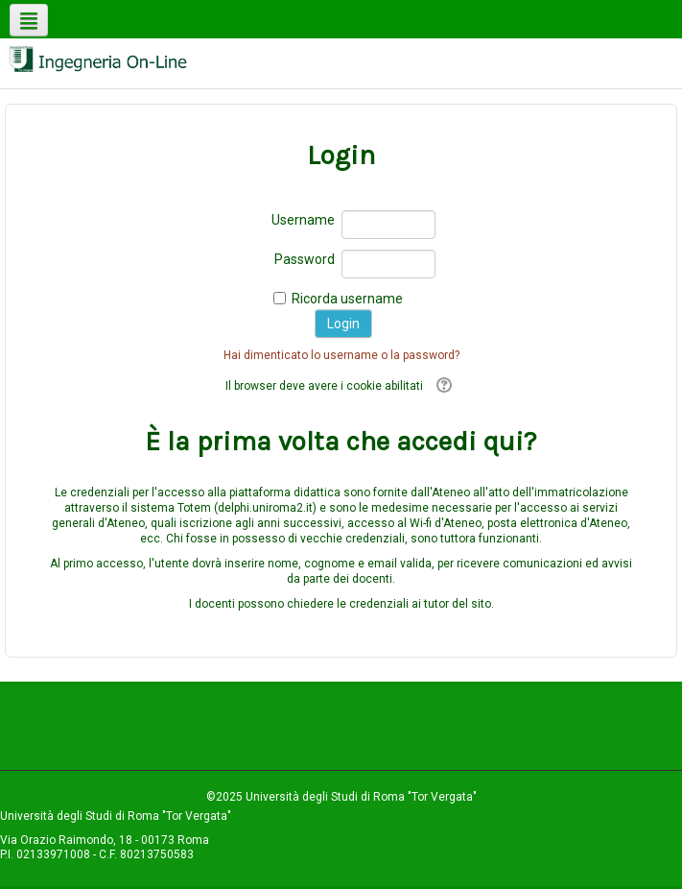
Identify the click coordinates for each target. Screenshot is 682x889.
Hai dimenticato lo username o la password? (341, 355)
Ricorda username (347, 298)
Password (304, 259)
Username (303, 220)
